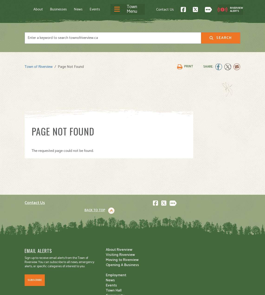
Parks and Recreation (153, 234)
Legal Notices (71, 287)
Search (221, 37)
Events (95, 9)
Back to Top (220, 184)
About (38, 9)
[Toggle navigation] (127, 9)
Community (145, 229)
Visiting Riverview (94, 229)
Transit (141, 249)
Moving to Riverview (96, 234)
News (78, 9)
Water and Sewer (150, 259)
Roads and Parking (151, 244)
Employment (90, 249)
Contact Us (165, 9)
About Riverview (93, 223)
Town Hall (144, 223)
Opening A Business (96, 239)
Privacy (89, 287)
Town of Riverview (39, 65)
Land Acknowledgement (42, 287)
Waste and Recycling (153, 254)
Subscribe (35, 262)
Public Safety (147, 239)
